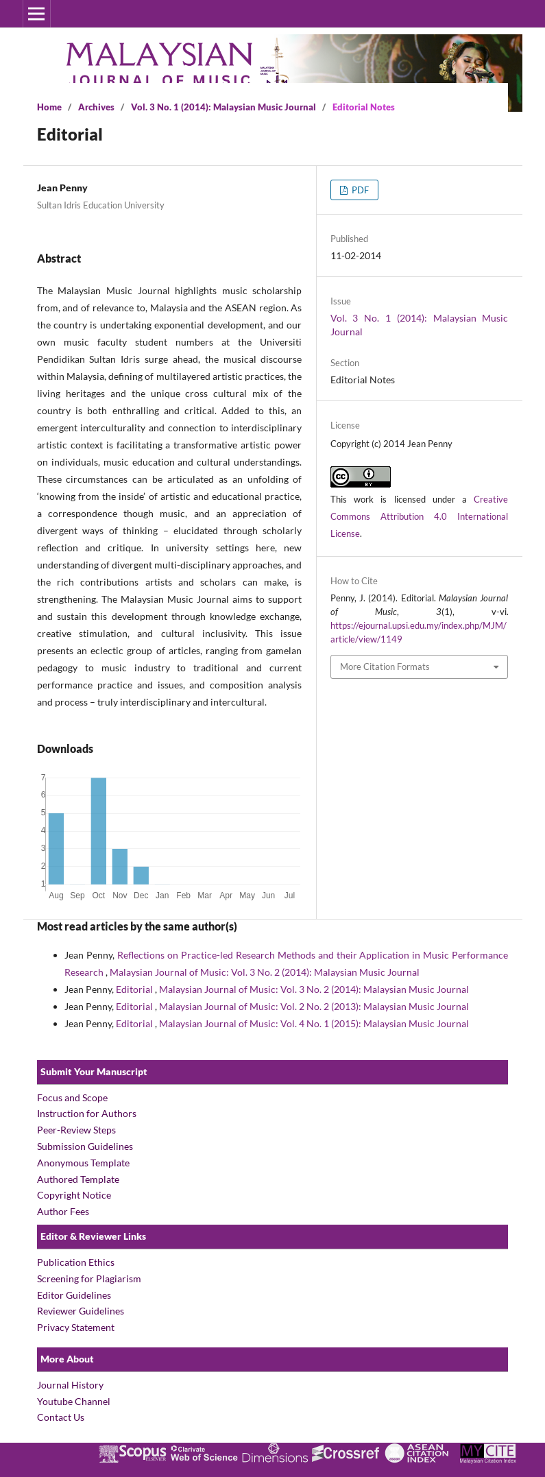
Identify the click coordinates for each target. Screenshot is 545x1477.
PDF (359, 189)
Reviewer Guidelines (80, 1311)
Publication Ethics (75, 1262)
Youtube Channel (73, 1401)
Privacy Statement (75, 1327)
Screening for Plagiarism (89, 1278)
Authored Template (78, 1179)
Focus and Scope (73, 1097)
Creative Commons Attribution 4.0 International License (419, 516)
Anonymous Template (83, 1162)
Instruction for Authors (86, 1113)
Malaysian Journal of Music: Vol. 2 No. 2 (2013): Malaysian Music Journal (314, 1006)
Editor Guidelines (74, 1295)
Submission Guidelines (85, 1146)
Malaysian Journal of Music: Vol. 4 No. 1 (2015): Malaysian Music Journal (314, 1023)
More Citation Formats (385, 666)
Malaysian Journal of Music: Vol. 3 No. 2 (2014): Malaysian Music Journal (265, 972)
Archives (96, 106)
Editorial (135, 989)
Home (49, 106)
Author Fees (63, 1211)
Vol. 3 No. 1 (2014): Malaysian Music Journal (223, 106)
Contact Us (60, 1417)
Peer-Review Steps (76, 1130)
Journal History (70, 1385)
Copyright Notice (74, 1195)
